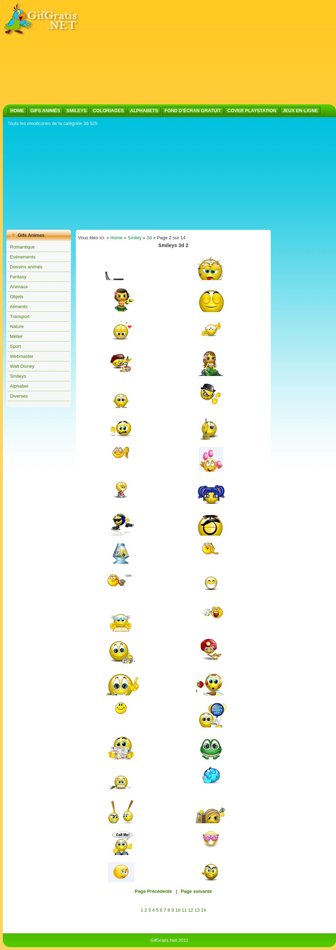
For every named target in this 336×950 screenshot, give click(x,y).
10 (177, 910)
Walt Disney (22, 366)
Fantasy (18, 276)
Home (116, 237)
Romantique (22, 247)
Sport (15, 346)
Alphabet (19, 386)
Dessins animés (26, 266)
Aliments (19, 306)
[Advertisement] (167, 52)
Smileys (18, 376)
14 (203, 910)
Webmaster (21, 356)
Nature (17, 326)
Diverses (19, 396)
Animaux (19, 286)
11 (184, 910)
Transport (19, 316)
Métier (16, 336)
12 (190, 910)
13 (197, 910)
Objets (16, 296)
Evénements (22, 257)
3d (149, 237)
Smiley (134, 237)
